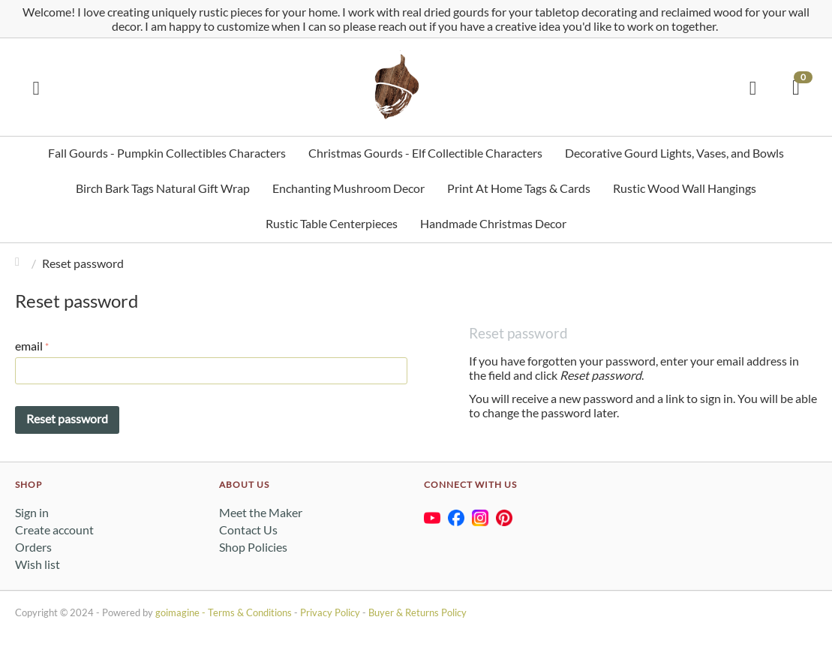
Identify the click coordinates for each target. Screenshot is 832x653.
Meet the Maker (260, 512)
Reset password (67, 418)
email (29, 346)
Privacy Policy (330, 612)
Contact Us (248, 529)
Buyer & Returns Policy (417, 612)
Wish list (37, 564)
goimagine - (181, 612)
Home (21, 263)
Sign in (32, 512)
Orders (33, 547)
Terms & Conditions (250, 612)
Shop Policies (253, 547)
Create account (54, 529)
